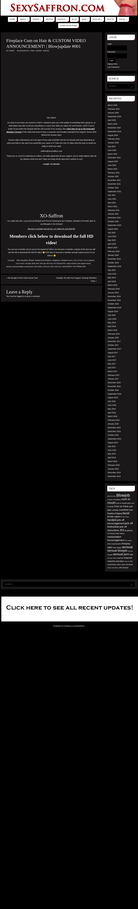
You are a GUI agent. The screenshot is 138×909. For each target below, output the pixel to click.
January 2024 (113, 143)
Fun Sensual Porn (60, 263)
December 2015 (114, 428)
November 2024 (114, 128)
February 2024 (114, 139)
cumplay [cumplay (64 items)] (115, 510)
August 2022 (113, 161)
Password (111, 52)
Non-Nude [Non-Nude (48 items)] (128, 540)
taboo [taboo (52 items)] (119, 564)
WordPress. (79, 626)
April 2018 (112, 326)
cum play (28, 263)
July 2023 (111, 146)
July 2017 (111, 356)
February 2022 (114, 173)
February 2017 (114, 375)
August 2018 (113, 311)
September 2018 (114, 308)
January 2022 (113, 176)
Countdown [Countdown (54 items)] (117, 500)
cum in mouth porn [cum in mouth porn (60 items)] (123, 503)
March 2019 (112, 285)
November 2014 (114, 476)
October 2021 (113, 188)
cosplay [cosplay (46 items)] (109, 499)
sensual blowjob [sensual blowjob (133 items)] (117, 550)
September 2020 (114, 225)
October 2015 (113, 435)
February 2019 (114, 289)
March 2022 (112, 169)
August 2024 (113, 135)
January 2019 (113, 293)
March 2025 (112, 124)
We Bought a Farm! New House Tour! (22, 278)
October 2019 (113, 263)
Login (109, 44)
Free (32, 51)
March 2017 (112, 371)
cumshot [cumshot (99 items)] (123, 509)
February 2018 (114, 334)
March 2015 (112, 461)
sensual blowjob (18, 267)
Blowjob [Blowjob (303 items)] (123, 495)
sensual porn (28, 267)
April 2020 (112, 244)
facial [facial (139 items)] (126, 513)
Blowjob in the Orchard (53, 224)
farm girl (43, 263)
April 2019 (112, 281)
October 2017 (113, 345)
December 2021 (114, 180)
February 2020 (114, 251)
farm (37, 263)
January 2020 (113, 255)
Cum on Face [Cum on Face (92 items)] (121, 506)
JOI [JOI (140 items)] (122, 530)
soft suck (46, 267)
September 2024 (114, 131)
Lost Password (113, 67)
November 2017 (114, 341)
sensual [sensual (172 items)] (127, 547)
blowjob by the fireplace (43, 260)
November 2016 (114, 386)
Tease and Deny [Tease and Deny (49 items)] (112, 567)
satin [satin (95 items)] (109, 547)
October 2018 (113, 304)
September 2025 (114, 116)
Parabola (68, 626)
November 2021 (114, 184)
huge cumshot (71, 263)
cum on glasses (89, 260)
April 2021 (112, 203)
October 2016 (113, 390)
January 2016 (113, 424)
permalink (81, 267)
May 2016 (112, 409)
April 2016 (112, 413)
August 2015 (113, 443)
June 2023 (112, 150)
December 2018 (114, 296)
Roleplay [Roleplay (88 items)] (125, 543)
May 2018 (112, 323)
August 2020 (113, 229)
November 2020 (114, 218)
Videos (46, 51)
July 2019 (111, 270)
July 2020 (111, 233)
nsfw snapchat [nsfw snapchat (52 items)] (112, 544)
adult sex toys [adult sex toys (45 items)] (111, 496)
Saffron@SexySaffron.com (51, 151)
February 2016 (114, 420)
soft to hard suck (55, 267)
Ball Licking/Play (22, 260)
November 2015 (114, 431)
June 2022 (112, 165)
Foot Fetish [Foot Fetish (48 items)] (125, 517)
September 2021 (114, 191)
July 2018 (111, 315)
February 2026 (114, 109)
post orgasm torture (84, 263)
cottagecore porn (67, 260)
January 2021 (113, 214)
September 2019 (114, 266)
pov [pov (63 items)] (119, 544)
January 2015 (113, 469)
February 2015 (114, 465)
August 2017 (113, 353)
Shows (39, 51)
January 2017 (113, 379)
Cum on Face (78, 260)
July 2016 (111, 401)
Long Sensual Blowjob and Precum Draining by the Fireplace (47, 221)
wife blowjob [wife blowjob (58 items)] (123, 568)
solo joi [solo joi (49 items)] (126, 561)
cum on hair (20, 263)
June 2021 (112, 199)
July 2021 (111, 195)
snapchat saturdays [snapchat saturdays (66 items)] (115, 561)
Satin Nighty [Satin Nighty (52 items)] (117, 548)
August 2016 (113, 398)
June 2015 (112, 450)
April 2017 (112, 368)
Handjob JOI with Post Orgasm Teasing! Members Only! (76, 279)
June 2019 (112, 274)
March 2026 (112, 105)
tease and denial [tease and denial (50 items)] (127, 564)
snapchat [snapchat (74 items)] (128, 558)
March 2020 (112, 248)
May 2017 (112, 364)
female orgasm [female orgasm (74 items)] (114, 516)
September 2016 (114, 394)
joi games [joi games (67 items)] (128, 530)
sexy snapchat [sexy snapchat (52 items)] (118, 558)
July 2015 (111, 446)
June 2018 (112, 319)
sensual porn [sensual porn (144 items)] (121, 554)
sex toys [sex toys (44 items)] (109, 558)
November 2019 (114, 259)
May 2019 (112, 278)
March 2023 (112, 154)
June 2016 (112, 405)
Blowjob (31, 260)
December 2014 (114, 472)
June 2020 (112, 236)
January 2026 (113, 113)
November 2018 (114, 300)
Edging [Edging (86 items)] (118, 513)
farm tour (49, 263)
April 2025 (112, 120)
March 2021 (112, 206)
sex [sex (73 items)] (131, 554)
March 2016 (112, 416)
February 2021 (114, 210)
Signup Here (112, 64)
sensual (9, 267)
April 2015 (112, 458)
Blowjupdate (23, 51)
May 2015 (112, 454)
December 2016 (114, 383)
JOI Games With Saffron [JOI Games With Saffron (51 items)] (115, 533)
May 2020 (112, 240)
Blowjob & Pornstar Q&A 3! (84, 221)
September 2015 (114, 439)
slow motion (38, 267)
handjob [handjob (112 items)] (111, 519)
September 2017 (114, 349)
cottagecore (56, 260)
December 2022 (114, 158)
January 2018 (113, 338)
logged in (20, 296)
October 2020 (113, 221)
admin (11, 51)
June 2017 (112, 360)
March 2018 (112, 330)
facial (33, 263)
